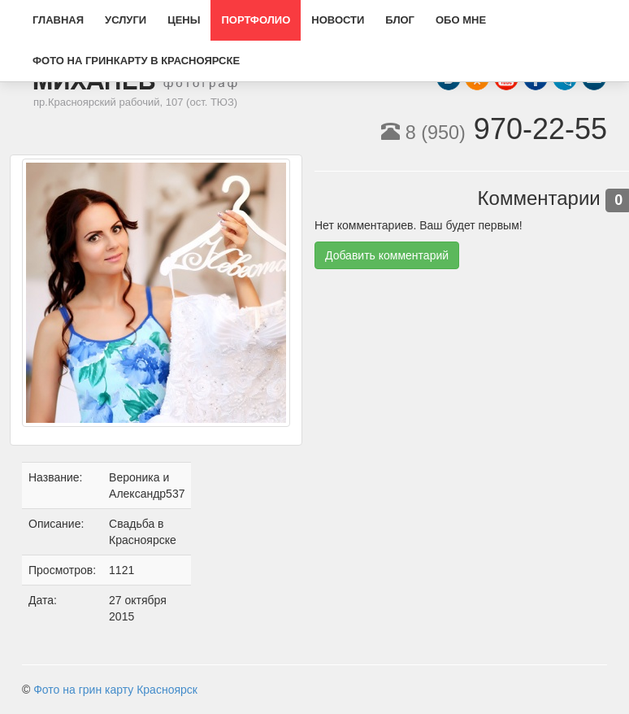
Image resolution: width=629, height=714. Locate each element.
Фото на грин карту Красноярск (115, 689)
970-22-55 (494, 129)
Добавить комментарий (387, 255)
